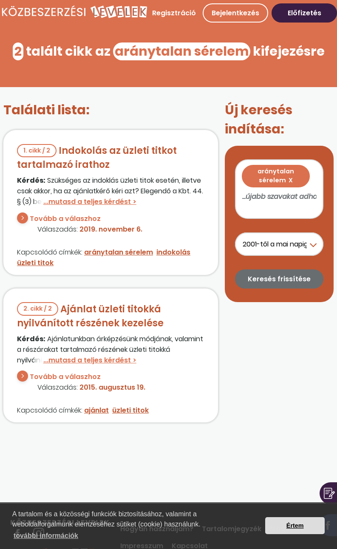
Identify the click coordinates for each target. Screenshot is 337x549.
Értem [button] (295, 525)
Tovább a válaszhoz (65, 219)
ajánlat (96, 410)
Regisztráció (174, 13)
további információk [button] (46, 535)
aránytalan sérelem (118, 252)
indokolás (173, 252)
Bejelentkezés (235, 13)
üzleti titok (35, 263)
